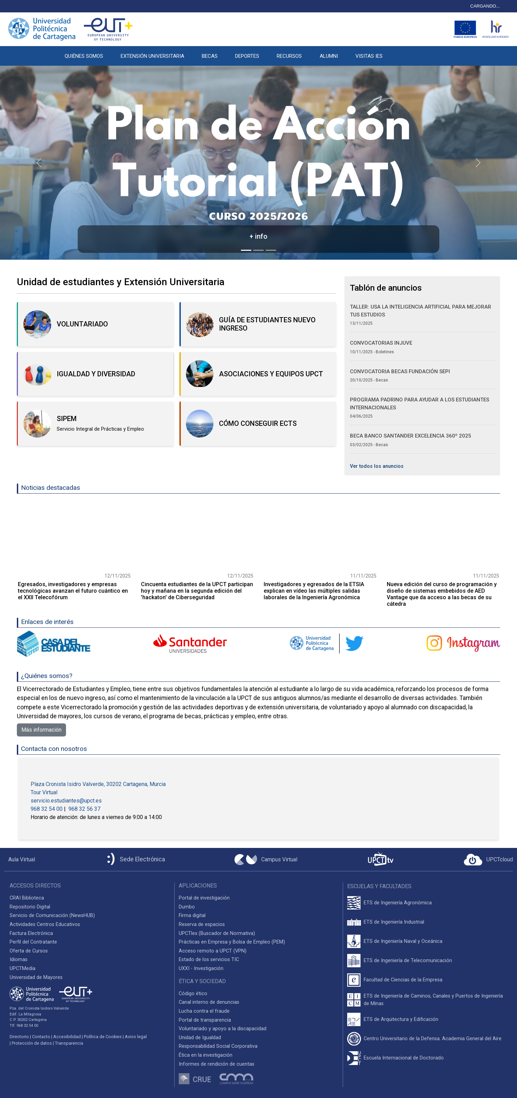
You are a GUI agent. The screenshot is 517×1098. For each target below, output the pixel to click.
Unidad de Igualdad (200, 1038)
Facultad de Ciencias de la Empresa (403, 980)
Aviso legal (136, 1036)
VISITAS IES (369, 56)
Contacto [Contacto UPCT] (41, 1036)
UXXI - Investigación (201, 968)
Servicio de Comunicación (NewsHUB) (52, 915)
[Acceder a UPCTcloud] (488, 859)
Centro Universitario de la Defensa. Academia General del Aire (433, 1039)
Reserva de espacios (202, 924)
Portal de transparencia (205, 1020)
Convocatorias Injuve (381, 343)
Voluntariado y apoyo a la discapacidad (222, 1029)
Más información (41, 729)
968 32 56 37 (84, 809)
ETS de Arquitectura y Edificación (401, 1019)
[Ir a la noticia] (74, 536)
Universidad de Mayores (36, 977)
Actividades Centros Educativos (45, 924)
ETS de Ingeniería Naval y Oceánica (403, 941)
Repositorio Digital (30, 907)
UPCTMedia (22, 968)
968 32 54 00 (47, 809)
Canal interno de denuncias (209, 1002)
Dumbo (187, 907)
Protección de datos (32, 1043)
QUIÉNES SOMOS (84, 56)
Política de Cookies (103, 1036)
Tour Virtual (44, 792)
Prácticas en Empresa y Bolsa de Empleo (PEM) (232, 942)
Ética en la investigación (205, 1055)
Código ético (193, 994)
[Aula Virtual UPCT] (19, 859)
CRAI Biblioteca (27, 898)
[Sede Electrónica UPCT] (134, 859)
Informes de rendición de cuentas (216, 1064)
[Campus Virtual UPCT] (265, 859)
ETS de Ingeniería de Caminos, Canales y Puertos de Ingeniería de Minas (433, 1000)
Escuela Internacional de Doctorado (404, 1058)
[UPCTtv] (380, 859)
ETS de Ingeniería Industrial (394, 922)
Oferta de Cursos (29, 951)
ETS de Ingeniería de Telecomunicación (408, 961)
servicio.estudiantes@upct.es (66, 800)
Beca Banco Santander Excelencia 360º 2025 (410, 436)
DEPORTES (247, 56)
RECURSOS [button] (289, 56)
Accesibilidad (67, 1036)
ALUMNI (329, 56)
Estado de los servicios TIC (209, 959)
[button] (400, 52)
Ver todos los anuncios (377, 466)
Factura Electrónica (31, 933)
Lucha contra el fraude (204, 1011)
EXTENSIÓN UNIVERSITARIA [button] (152, 56)
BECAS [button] (210, 56)
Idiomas (19, 959)
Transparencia (69, 1043)
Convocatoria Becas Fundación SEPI (400, 371)
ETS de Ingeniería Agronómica (398, 903)
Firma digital (192, 915)
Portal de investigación (204, 898)
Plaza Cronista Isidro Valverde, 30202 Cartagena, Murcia (98, 784)
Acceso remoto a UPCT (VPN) (212, 951)
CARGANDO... (485, 6)
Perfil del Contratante (33, 942)
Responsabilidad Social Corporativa (218, 1046)
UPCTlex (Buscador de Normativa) (217, 933)
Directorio (19, 1036)
